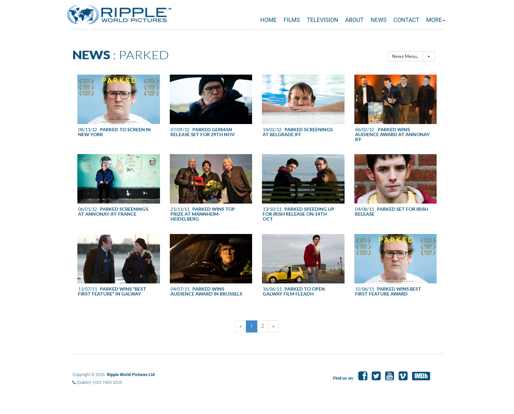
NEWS (379, 20)
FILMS (292, 20)
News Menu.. (405, 56)
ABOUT (354, 20)
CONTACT (406, 20)
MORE (435, 20)
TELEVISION (322, 20)
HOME (268, 20)
